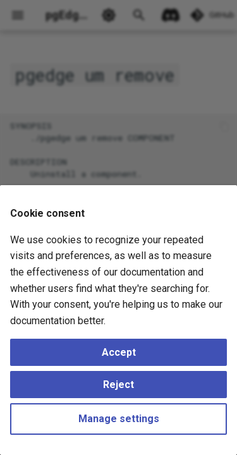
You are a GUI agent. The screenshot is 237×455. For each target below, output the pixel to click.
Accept (119, 352)
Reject (118, 385)
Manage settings (118, 419)
